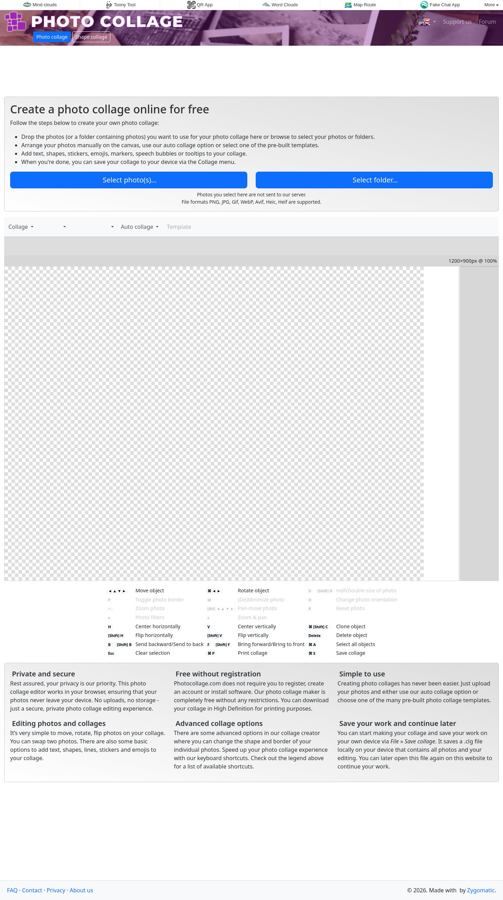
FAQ (12, 890)
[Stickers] (53, 227)
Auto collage (136, 227)
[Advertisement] (251, 68)
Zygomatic (480, 890)
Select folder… (374, 180)
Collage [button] (18, 227)
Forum (486, 21)
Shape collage (91, 36)
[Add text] (47, 227)
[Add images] (40, 227)
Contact (32, 890)
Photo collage (52, 36)
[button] (63, 227)
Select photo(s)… (128, 180)
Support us (457, 21)
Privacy (56, 890)
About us (81, 890)
